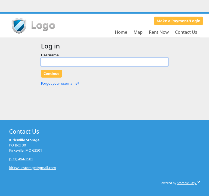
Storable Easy (188, 183)
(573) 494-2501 (21, 159)
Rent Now (159, 32)
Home (121, 32)
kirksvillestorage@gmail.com (32, 167)
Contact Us (186, 32)
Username (50, 55)
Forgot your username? (60, 83)
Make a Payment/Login (179, 20)
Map (138, 32)
